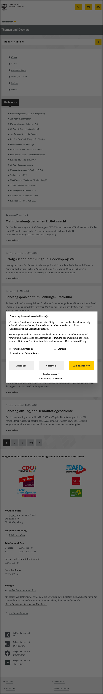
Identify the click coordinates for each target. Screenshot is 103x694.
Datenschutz (57, 378)
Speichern (51, 365)
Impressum (44, 378)
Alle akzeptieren (81, 365)
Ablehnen (21, 365)
